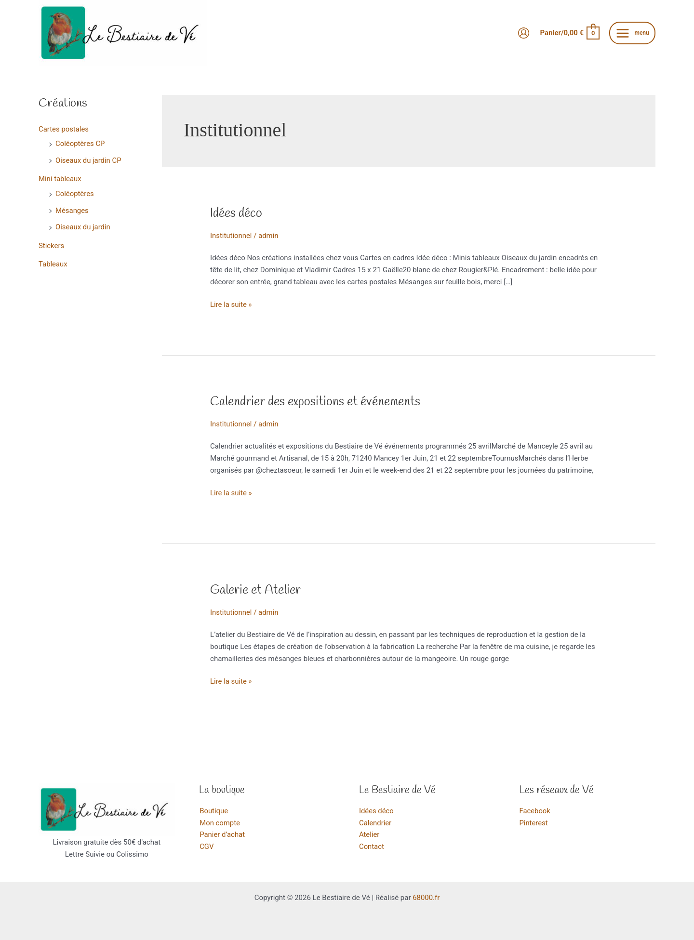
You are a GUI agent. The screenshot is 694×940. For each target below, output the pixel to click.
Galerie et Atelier (255, 590)
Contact (371, 846)
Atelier (369, 834)
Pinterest (534, 823)
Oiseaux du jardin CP (88, 159)
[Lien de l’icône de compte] (524, 33)
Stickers (52, 242)
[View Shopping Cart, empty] (569, 33)
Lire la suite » (231, 305)
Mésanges (72, 208)
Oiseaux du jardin (83, 225)
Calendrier (375, 823)
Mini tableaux (60, 177)
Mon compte (219, 823)
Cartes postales (64, 129)
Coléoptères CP (80, 143)
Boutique (213, 811)
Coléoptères (74, 192)
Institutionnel (231, 235)
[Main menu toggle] (632, 33)
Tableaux (53, 261)
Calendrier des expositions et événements (315, 402)
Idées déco (236, 213)
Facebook (535, 811)
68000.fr (426, 897)
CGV (206, 846)
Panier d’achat (222, 834)
